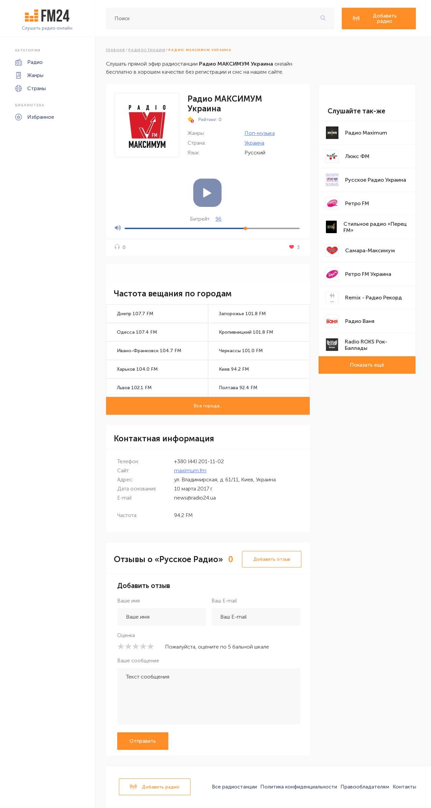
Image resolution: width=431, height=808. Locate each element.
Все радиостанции (234, 786)
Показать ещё (367, 365)
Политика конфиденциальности (298, 786)
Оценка (126, 635)
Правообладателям (364, 786)
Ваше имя (128, 601)
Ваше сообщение (138, 661)
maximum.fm (190, 470)
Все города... (208, 406)
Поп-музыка (259, 133)
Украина (254, 143)
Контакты (404, 786)
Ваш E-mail (224, 601)
